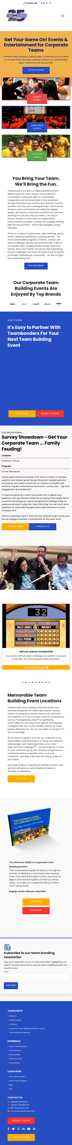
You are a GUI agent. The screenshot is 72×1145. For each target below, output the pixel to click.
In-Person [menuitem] (13, 1019)
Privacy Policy (52, 1143)
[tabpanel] (36, 632)
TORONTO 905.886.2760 (19, 1100)
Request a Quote (50, 408)
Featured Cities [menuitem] (15, 1053)
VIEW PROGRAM (36, 662)
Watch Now (36, 64)
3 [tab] (29, 677)
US (42, 521)
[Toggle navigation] (62, 16)
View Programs (36, 260)
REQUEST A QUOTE (21, 1115)
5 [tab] (35, 677)
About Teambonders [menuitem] (18, 1041)
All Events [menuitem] (13, 1011)
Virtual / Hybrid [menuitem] (15, 1015)
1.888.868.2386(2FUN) (17, 1096)
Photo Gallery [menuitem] (14, 1049)
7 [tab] (42, 677)
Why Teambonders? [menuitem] (17, 1071)
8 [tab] (45, 677)
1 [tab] (22, 677)
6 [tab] (39, 677)
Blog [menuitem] (11, 1079)
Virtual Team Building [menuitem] (17, 1075)
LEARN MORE (36, 905)
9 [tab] (49, 677)
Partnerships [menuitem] (14, 1058)
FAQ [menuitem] (10, 1084)
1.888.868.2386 (31, 3)
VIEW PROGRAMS (21, 1132)
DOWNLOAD (36, 896)
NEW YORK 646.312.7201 (18, 1103)
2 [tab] (25, 677)
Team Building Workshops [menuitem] (19, 1027)
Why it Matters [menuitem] (15, 1045)
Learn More (22, 408)
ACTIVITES (21, 773)
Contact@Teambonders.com (21, 1106)
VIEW (15, 521)
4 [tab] (32, 677)
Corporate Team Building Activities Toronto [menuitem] (27, 1023)
